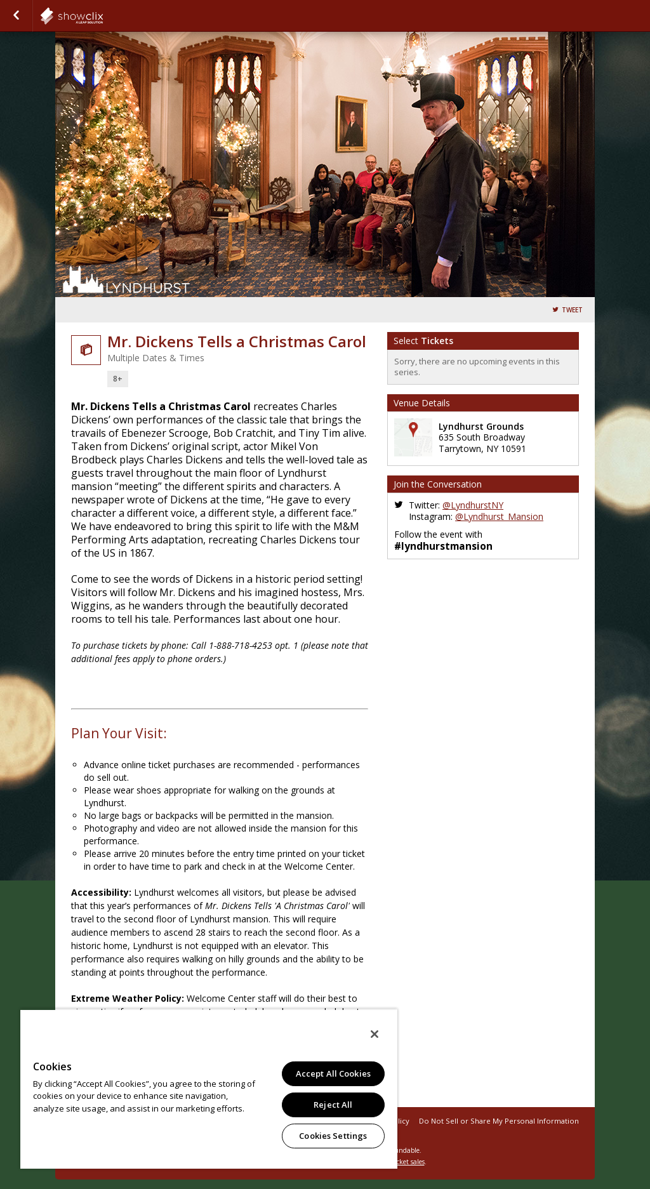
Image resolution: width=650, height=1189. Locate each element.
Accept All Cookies (333, 1073)
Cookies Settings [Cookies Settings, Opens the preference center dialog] (333, 1135)
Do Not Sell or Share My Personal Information (499, 1121)
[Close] (374, 1034)
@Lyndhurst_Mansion (499, 516)
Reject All (333, 1104)
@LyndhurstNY (472, 505)
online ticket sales (398, 1161)
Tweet (572, 310)
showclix (102, 15)
